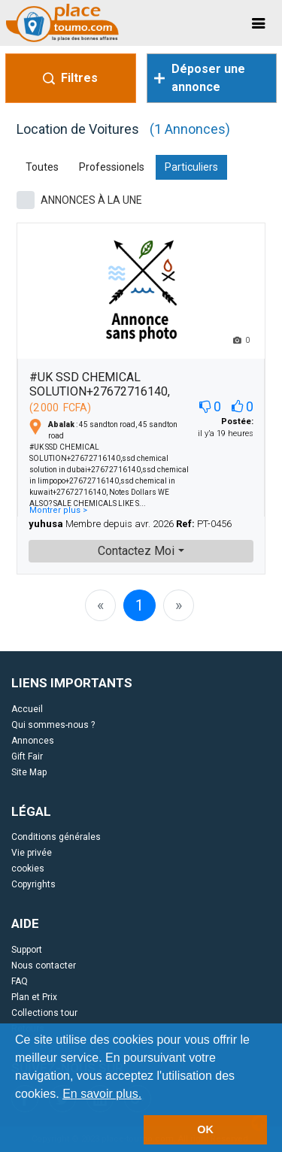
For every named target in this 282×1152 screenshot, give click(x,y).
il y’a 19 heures (225, 427)
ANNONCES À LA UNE (91, 200)
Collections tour (44, 1013)
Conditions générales (56, 837)
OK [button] (205, 1129)
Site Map (29, 772)
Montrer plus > (58, 510)
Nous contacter (43, 965)
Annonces (32, 740)
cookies (27, 868)
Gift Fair (27, 756)
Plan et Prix (34, 997)
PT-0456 (204, 523)
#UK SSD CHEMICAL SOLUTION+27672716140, (99, 384)
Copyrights (33, 884)
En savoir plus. (101, 1093)
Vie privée (31, 852)
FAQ (19, 981)
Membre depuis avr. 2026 (119, 523)
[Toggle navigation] (258, 23)
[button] (147, 1095)
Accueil (27, 709)
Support (26, 949)
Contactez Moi (136, 551)
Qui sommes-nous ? (53, 725)
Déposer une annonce (199, 78)
